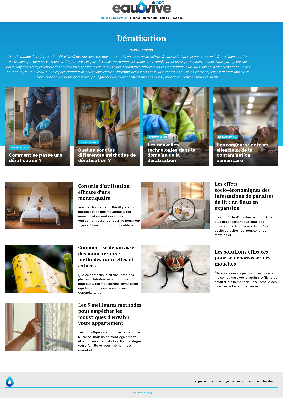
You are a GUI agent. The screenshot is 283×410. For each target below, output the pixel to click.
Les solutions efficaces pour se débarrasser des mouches (246, 257)
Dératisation (19, 148)
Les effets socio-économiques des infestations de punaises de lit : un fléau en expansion (246, 195)
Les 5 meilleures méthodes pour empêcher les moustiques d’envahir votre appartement (107, 323)
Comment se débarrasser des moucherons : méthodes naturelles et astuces (109, 259)
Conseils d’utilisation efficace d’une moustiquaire (107, 192)
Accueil (133, 50)
